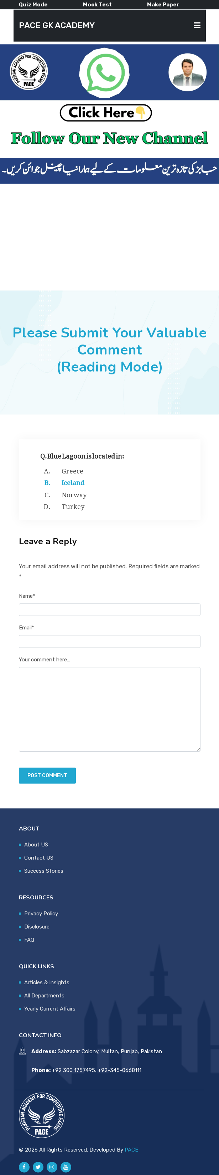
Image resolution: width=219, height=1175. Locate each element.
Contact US (38, 858)
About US (36, 844)
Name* (27, 596)
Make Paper (163, 4)
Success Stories (43, 871)
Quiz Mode (33, 4)
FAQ (29, 940)
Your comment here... (44, 659)
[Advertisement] (109, 237)
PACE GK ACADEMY (57, 25)
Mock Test (97, 4)
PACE (131, 1150)
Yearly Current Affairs (49, 1009)
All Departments (44, 995)
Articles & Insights (46, 982)
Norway (74, 493)
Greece (72, 469)
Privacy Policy (41, 913)
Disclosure (36, 927)
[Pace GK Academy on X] (38, 1167)
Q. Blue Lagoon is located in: (82, 454)
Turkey (73, 505)
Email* (26, 627)
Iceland (73, 481)
